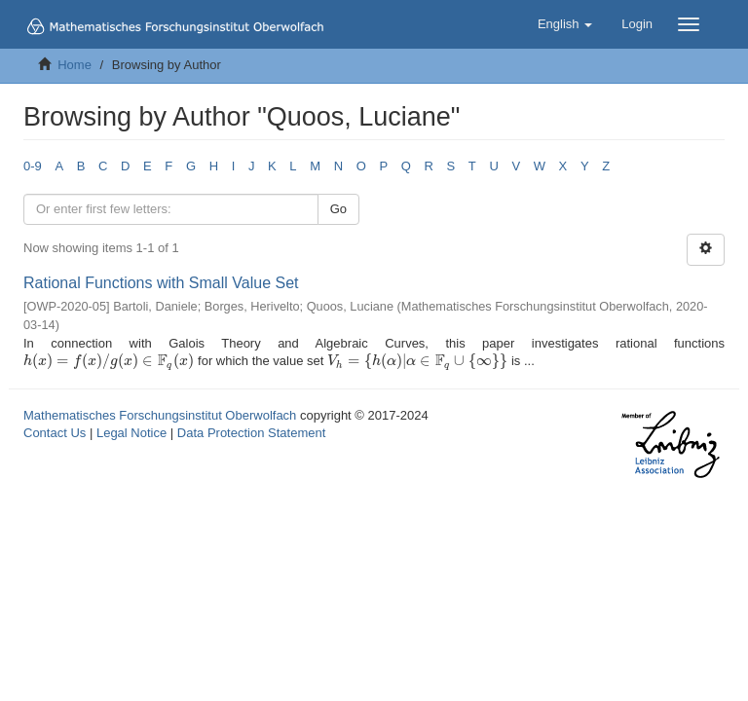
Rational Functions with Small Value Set (161, 283)
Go (338, 209)
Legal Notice (131, 432)
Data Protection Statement (251, 432)
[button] (565, 24)
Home (74, 64)
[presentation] (108, 360)
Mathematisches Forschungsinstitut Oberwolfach (159, 415)
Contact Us (54, 432)
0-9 (32, 166)
